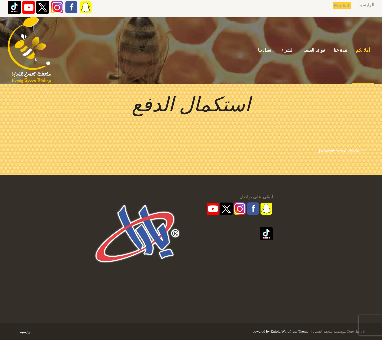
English (342, 5)
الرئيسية (366, 4)
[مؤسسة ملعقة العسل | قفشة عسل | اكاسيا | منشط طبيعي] (29, 50)
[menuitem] (364, 5)
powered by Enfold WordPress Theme (280, 331)
